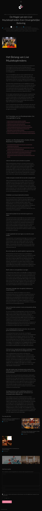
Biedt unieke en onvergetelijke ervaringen (15, 130)
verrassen (34, 31)
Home (5, 14)
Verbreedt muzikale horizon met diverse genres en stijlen (19, 125)
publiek (24, 30)
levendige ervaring (20, 29)
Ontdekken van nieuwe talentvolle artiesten (16, 124)
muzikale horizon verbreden (12, 30)
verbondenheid (28, 31)
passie (20, 30)
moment (29, 29)
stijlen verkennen (33, 30)
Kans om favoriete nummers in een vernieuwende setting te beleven (21, 133)
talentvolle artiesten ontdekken (13, 31)
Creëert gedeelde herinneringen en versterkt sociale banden (19, 127)
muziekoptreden (35, 29)
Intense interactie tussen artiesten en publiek (16, 120)
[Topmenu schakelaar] (21, 1)
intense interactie (11, 29)
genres (5, 29)
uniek (23, 31)
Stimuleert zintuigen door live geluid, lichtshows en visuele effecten (21, 131)
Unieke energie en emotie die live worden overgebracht (18, 122)
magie (26, 29)
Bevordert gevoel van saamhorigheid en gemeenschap (18, 128)
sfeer (27, 30)
